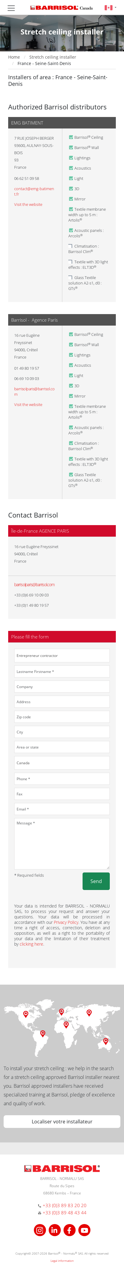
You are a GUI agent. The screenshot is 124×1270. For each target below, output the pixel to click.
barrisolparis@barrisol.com (34, 584)
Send (96, 881)
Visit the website (28, 204)
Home (14, 57)
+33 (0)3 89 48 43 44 (64, 1213)
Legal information (62, 1261)
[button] (110, 7)
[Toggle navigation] (11, 8)
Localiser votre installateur (62, 1121)
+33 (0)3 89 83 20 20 (64, 1205)
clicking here (31, 944)
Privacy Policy (66, 922)
